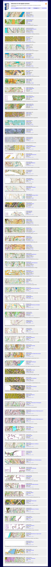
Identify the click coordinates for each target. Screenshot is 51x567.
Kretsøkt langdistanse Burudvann (33, 288)
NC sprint (28, 37)
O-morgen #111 (29, 329)
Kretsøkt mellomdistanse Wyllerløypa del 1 (34, 419)
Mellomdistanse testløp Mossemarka (33, 353)
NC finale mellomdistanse (31, 29)
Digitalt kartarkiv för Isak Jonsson (7, 1)
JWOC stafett (28, 79)
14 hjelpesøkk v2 (29, 296)
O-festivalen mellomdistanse (32, 262)
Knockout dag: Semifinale (31, 378)
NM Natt (27, 45)
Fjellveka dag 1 (29, 245)
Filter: (29, 8)
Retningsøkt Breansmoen (31, 154)
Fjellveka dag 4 (29, 220)
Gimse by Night (29, 20)
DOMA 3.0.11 (46, 1)
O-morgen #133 (29, 517)
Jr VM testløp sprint (30, 203)
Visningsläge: (36, 8)
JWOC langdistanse (30, 88)
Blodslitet (28, 13)
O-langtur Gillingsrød (30, 337)
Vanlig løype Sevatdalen (31, 187)
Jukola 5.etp (28, 121)
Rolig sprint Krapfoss (30, 394)
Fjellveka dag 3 (29, 228)
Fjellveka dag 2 (29, 237)
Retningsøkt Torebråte (30, 345)
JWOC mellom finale (30, 96)
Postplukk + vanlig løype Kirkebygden (33, 402)
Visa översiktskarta (28, 24)
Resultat (29, 23)
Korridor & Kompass (30, 525)
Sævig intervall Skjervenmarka (32, 484)
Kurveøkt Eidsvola (29, 179)
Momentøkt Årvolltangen (31, 361)
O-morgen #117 (29, 313)
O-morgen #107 (29, 452)
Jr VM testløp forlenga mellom (32, 195)
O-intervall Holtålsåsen (30, 162)
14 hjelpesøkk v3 (29, 321)
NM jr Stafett (28, 54)
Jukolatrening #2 (29, 129)
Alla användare (36, 1)
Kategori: (16, 8)
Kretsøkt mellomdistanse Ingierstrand (33, 533)
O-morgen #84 (29, 476)
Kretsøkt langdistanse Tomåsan (32, 509)
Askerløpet (28, 279)
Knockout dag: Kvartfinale (31, 386)
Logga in (12, 1)
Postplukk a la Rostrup (30, 558)
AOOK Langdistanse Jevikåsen (32, 443)
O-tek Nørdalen (29, 211)
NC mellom (28, 62)
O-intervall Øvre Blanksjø (31, 468)
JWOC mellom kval (30, 104)
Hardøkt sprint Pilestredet (31, 500)
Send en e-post (20, 565)
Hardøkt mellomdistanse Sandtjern (33, 304)
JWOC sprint (28, 113)
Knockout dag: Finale (30, 370)
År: (24, 8)
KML (32, 24)
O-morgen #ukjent (29, 492)
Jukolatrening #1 (29, 138)
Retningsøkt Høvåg (30, 550)
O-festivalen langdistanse (31, 254)
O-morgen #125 (29, 435)
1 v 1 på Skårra (29, 171)
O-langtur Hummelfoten (30, 146)
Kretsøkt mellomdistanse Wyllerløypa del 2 (34, 410)
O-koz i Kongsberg (30, 427)
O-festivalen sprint (29, 271)
